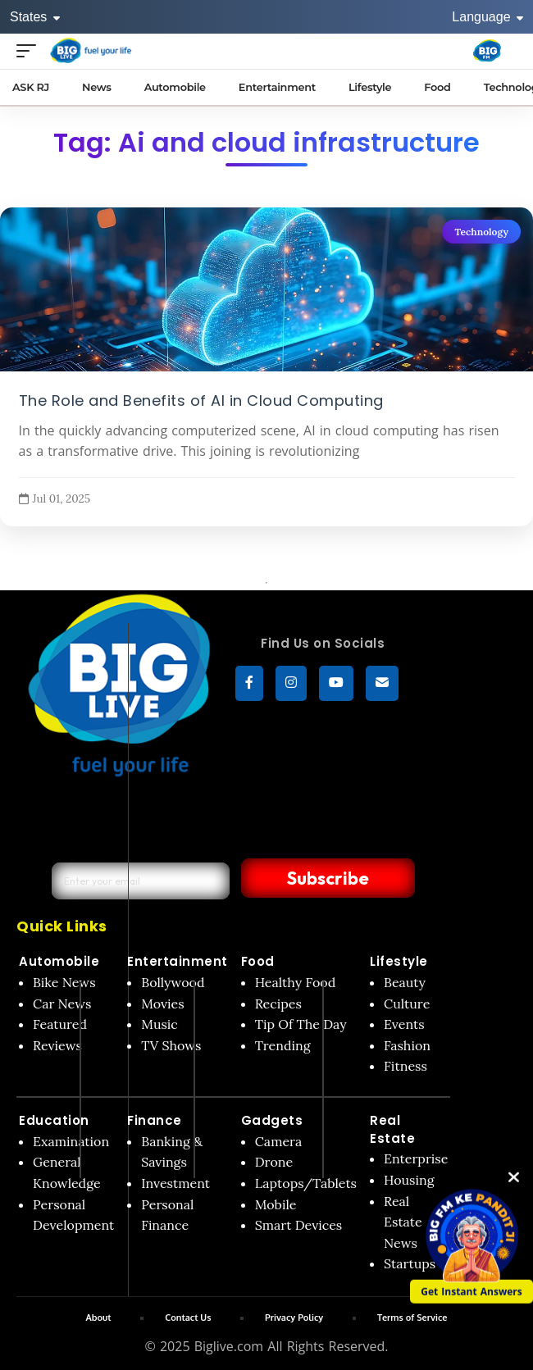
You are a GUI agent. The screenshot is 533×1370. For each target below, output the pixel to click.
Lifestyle (399, 961)
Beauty (405, 982)
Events (404, 1024)
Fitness (405, 1066)
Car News (62, 1003)
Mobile (276, 1204)
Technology (481, 231)
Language (487, 17)
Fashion (407, 1045)
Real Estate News (403, 1222)
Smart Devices (299, 1225)
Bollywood (172, 982)
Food (258, 961)
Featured (60, 1024)
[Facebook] (249, 684)
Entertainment (177, 961)
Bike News (64, 982)
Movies (162, 1003)
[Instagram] (291, 684)
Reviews (57, 1045)
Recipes (278, 1003)
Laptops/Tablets (306, 1183)
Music (159, 1024)
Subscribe (326, 878)
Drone (274, 1162)
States (35, 17)
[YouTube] (336, 684)
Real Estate (392, 1129)
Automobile (59, 961)
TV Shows (171, 1045)
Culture (407, 1003)
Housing (409, 1180)
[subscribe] (382, 684)
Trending (283, 1045)
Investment (175, 1183)
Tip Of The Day (301, 1024)
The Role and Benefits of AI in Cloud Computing (201, 400)
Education (54, 1120)
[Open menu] (30, 50)
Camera (279, 1141)
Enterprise (416, 1158)
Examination (71, 1141)
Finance (154, 1120)
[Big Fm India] (487, 51)
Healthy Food (295, 982)
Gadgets (272, 1120)
